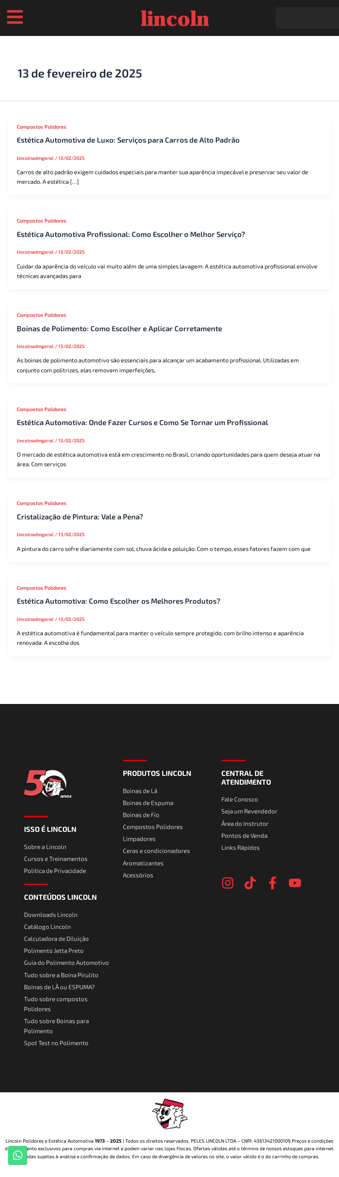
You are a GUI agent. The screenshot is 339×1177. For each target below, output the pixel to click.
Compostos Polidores (41, 127)
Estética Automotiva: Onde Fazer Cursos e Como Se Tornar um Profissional (142, 423)
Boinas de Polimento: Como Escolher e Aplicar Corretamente (119, 329)
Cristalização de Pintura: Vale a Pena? (80, 517)
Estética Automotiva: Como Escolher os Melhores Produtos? (118, 602)
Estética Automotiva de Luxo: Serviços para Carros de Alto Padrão (128, 140)
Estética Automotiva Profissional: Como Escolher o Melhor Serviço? (131, 235)
